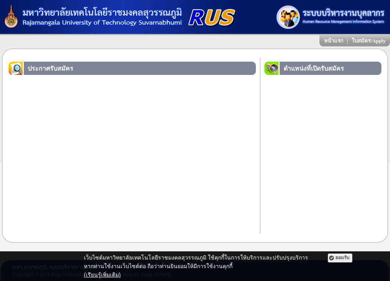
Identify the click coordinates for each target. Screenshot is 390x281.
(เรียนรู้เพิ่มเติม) (102, 275)
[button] (340, 258)
